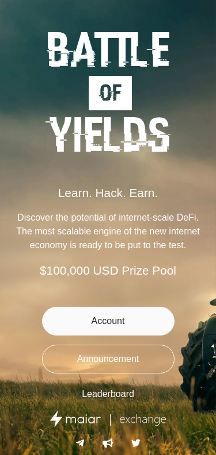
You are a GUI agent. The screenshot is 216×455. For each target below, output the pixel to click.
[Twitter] (136, 443)
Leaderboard (108, 394)
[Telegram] (80, 443)
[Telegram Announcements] (108, 443)
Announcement (108, 359)
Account (108, 321)
